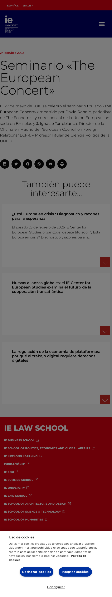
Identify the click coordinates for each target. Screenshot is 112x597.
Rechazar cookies (36, 572)
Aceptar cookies (75, 572)
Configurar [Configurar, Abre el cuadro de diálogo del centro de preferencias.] (56, 587)
